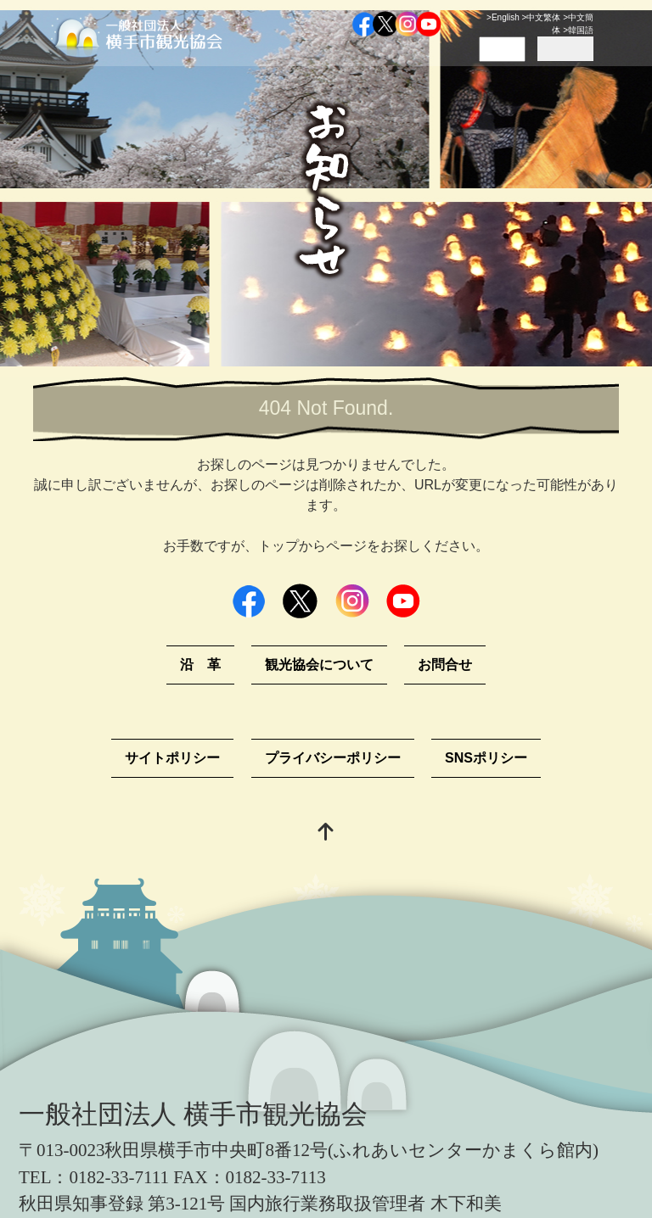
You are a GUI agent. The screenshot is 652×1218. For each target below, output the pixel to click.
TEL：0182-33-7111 (94, 1177)
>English (503, 17)
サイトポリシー (172, 758)
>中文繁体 (541, 17)
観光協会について (319, 664)
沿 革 (200, 664)
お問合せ (445, 664)
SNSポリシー (486, 758)
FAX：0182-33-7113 (249, 1177)
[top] (326, 833)
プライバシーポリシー (333, 758)
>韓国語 (578, 30)
